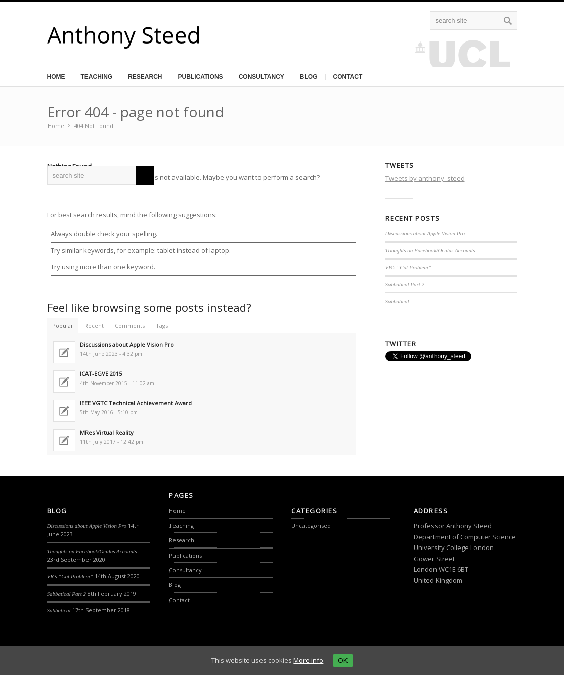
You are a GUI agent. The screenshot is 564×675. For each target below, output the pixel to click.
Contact (348, 77)
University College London (454, 547)
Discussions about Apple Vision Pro (425, 233)
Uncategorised (311, 525)
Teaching (97, 77)
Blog (309, 77)
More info (308, 660)
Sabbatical (397, 301)
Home (56, 77)
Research (145, 77)
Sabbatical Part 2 (405, 284)
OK (343, 660)
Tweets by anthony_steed (425, 178)
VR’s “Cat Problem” (408, 267)
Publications (200, 77)
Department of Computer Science (465, 536)
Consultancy (261, 77)
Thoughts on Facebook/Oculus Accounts (430, 250)
